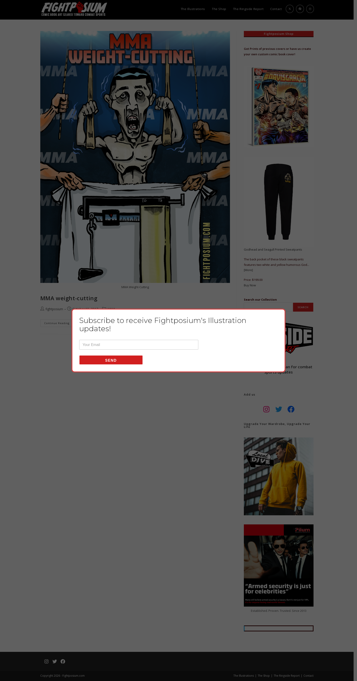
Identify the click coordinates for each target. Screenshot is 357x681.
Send (111, 364)
